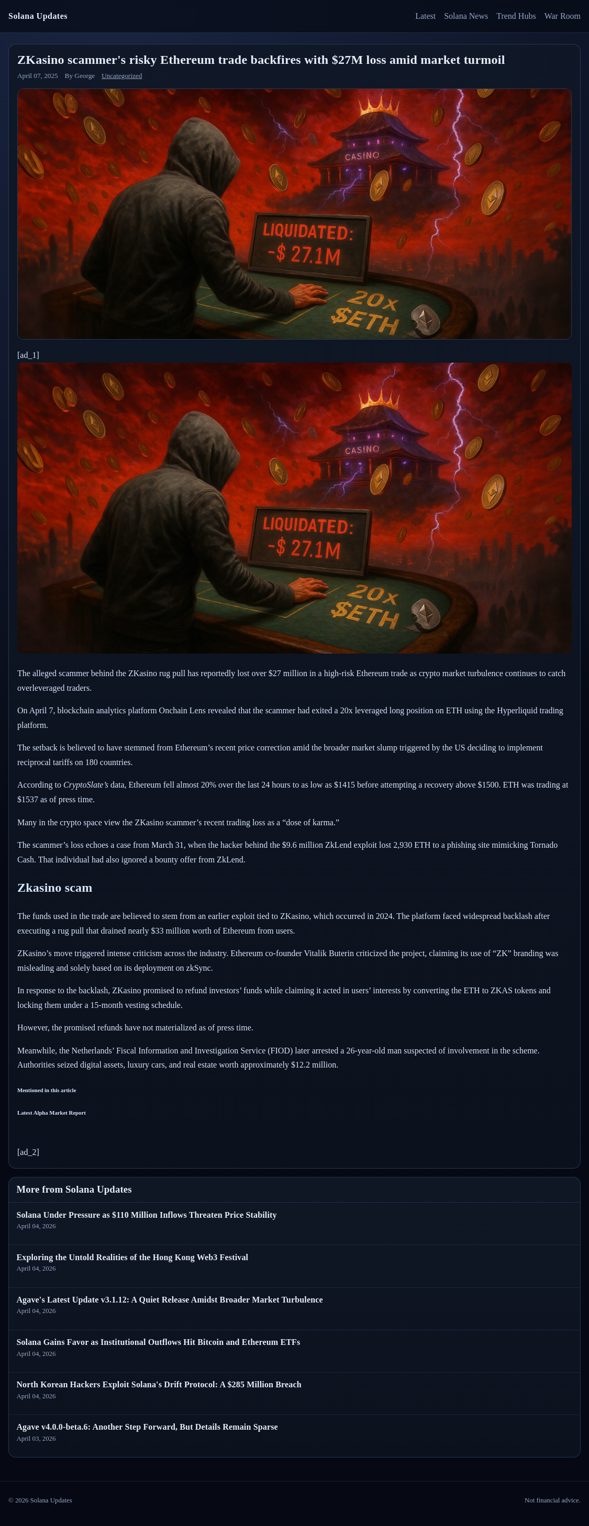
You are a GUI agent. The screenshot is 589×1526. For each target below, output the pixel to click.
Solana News (466, 16)
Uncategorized (122, 76)
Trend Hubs (516, 16)
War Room (562, 16)
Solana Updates (38, 16)
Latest (425, 16)
